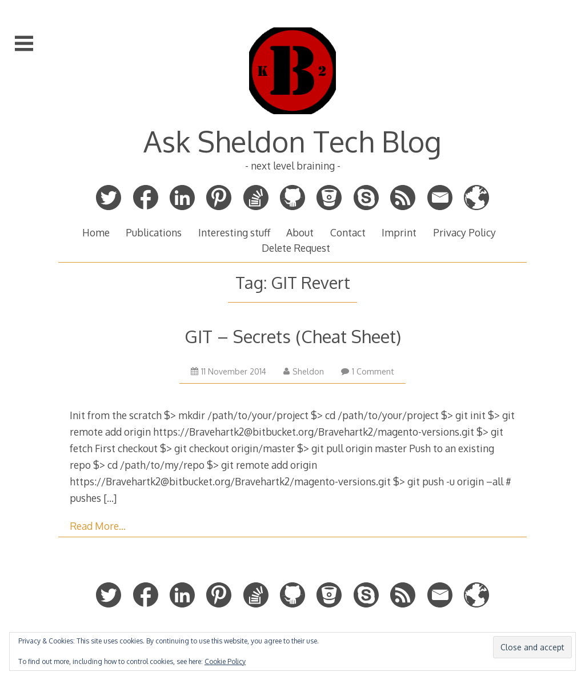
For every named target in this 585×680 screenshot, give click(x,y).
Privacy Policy (464, 232)
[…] (110, 498)
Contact (348, 232)
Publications (154, 232)
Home (96, 232)
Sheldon (303, 371)
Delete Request (296, 248)
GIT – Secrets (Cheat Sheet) (293, 336)
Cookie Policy (225, 661)
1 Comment (367, 371)
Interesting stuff (234, 232)
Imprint (399, 232)
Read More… (98, 526)
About (300, 232)
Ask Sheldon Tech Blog (292, 141)
